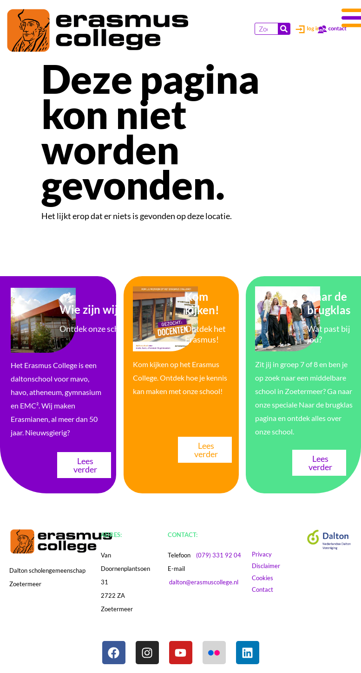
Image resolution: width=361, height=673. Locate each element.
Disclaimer (275, 565)
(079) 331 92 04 (218, 555)
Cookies (271, 578)
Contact (267, 589)
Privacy (266, 554)
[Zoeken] (284, 28)
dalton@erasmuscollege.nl (203, 582)
